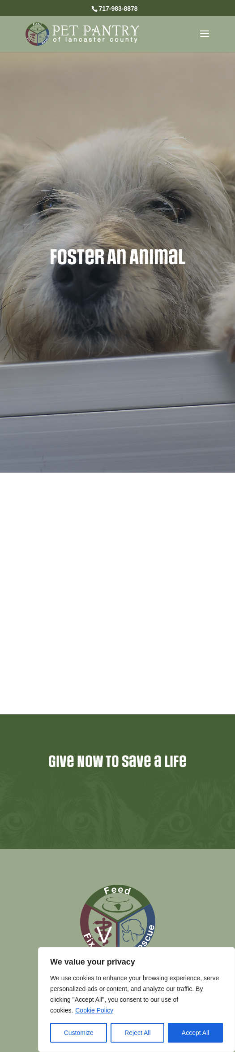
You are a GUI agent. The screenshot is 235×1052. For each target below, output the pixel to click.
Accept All (195, 1032)
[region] (136, 999)
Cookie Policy (94, 1010)
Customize (79, 1032)
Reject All (137, 1032)
